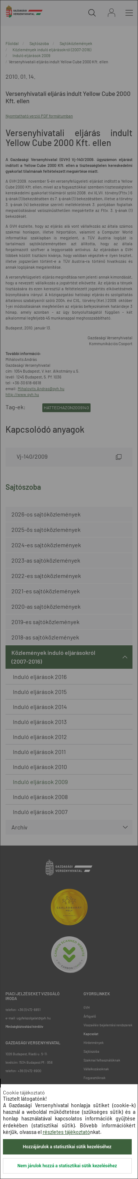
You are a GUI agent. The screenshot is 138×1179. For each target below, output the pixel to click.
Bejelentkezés (111, 12)
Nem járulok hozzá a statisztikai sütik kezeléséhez (67, 1165)
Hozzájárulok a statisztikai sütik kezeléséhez (67, 1146)
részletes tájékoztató (66, 1132)
